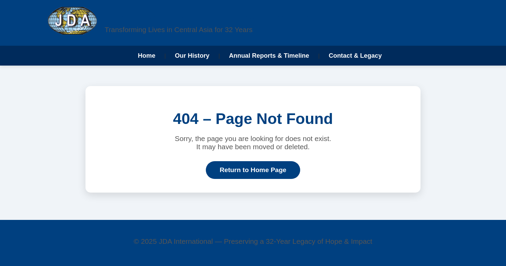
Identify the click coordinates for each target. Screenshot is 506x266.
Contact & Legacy (355, 55)
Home (146, 55)
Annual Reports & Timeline (269, 55)
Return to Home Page (252, 169)
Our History (192, 55)
